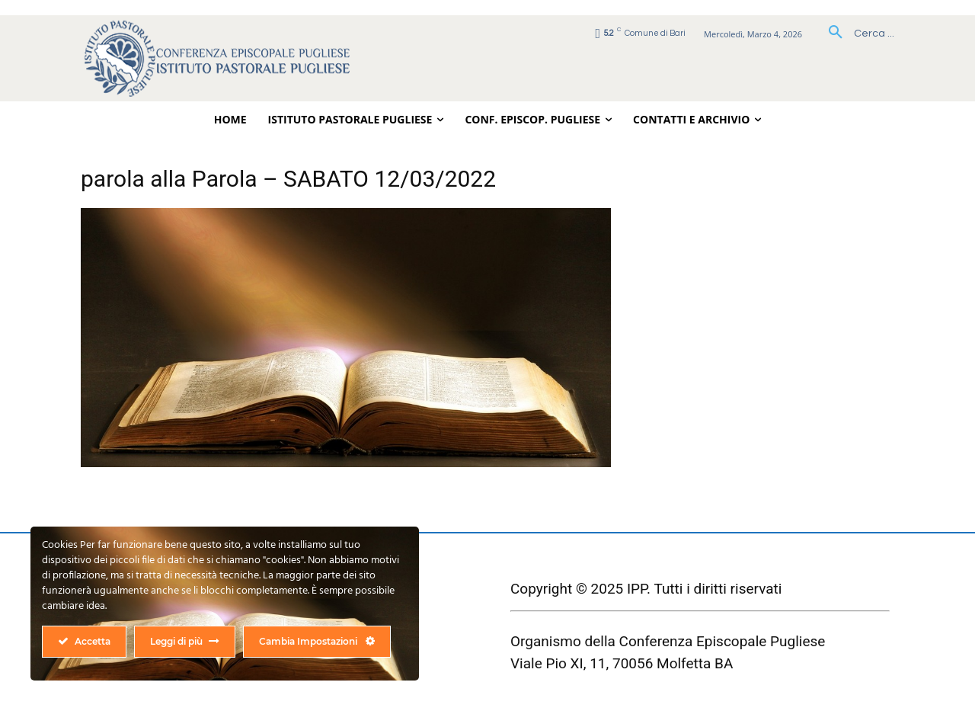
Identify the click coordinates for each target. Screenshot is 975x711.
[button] (855, 33)
